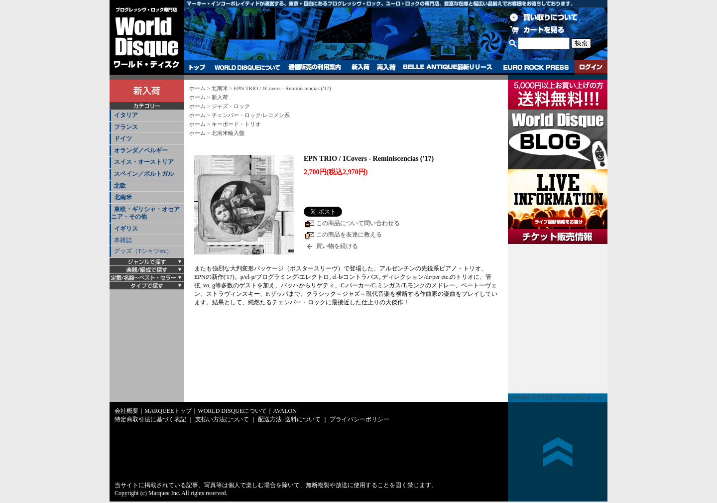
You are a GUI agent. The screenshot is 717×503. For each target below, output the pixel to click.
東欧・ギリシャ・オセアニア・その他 (145, 213)
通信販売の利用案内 (314, 67)
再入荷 (386, 67)
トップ (197, 67)
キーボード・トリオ (236, 124)
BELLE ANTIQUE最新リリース (447, 67)
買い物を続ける (337, 246)
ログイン (591, 67)
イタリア (126, 115)
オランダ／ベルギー (141, 150)
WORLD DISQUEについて (247, 67)
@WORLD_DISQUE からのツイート (555, 397)
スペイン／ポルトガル (144, 173)
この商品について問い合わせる (358, 223)
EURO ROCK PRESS (536, 67)
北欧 (120, 185)
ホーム (197, 88)
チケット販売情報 (557, 318)
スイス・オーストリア (144, 161)
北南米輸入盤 (228, 133)
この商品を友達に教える (349, 234)
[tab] (147, 116)
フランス (126, 127)
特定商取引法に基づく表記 (150, 419)
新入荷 (360, 67)
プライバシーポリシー (359, 419)
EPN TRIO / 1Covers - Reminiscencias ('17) (282, 88)
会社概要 (126, 410)
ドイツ (123, 138)
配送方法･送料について (289, 419)
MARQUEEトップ (168, 410)
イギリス (126, 228)
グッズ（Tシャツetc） (143, 251)
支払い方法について (222, 419)
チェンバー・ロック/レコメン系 (251, 115)
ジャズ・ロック (231, 106)
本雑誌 (123, 240)
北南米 (123, 197)
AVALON (285, 410)
